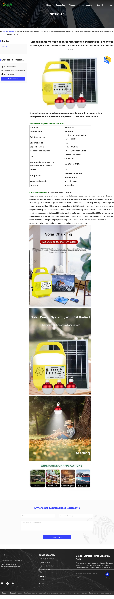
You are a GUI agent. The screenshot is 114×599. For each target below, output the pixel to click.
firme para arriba (108, 578)
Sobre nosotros (85, 5)
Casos (3, 51)
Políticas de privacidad (8, 593)
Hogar (49, 5)
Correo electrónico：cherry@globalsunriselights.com (11, 565)
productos (60, 5)
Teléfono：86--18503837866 (11, 561)
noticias (12, 32)
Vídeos (72, 5)
